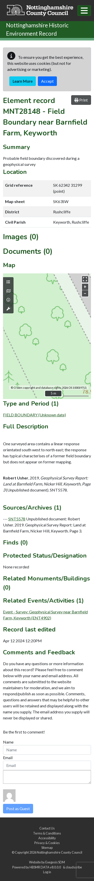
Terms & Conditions (47, 833)
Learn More (23, 81)
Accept (47, 81)
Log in (47, 872)
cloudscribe (74, 867)
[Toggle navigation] (84, 10)
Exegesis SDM (55, 862)
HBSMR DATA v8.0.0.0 (46, 867)
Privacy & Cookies (47, 843)
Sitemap (47, 848)
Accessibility (47, 838)
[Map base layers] (8, 291)
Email (8, 757)
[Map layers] (8, 281)
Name (8, 742)
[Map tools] (8, 308)
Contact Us (47, 828)
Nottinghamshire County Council (59, 852)
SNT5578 (16, 518)
